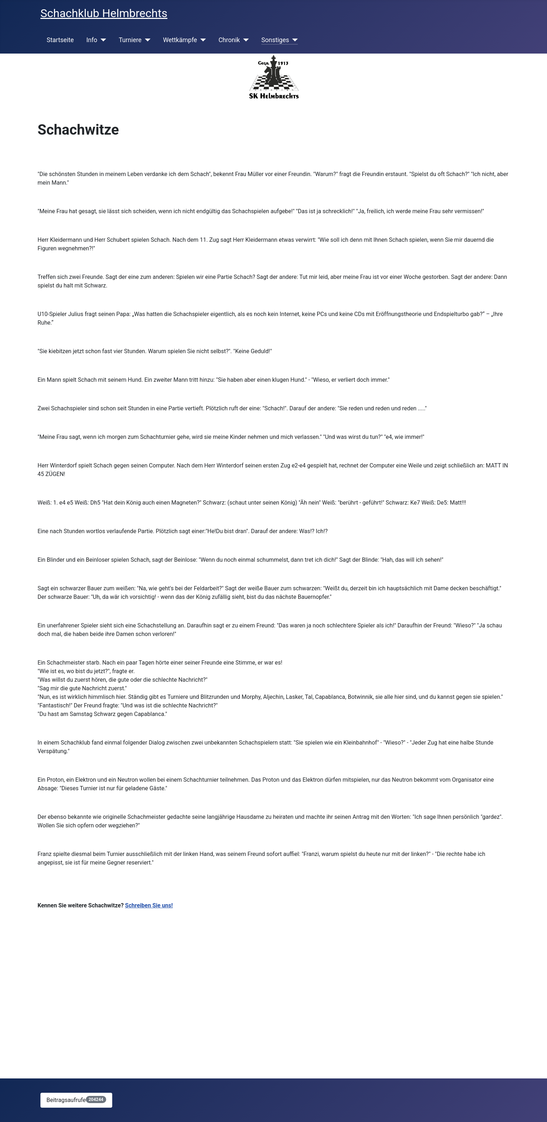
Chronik (229, 40)
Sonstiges (275, 40)
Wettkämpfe (180, 40)
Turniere (130, 40)
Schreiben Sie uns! (149, 905)
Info (91, 40)
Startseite (60, 40)
